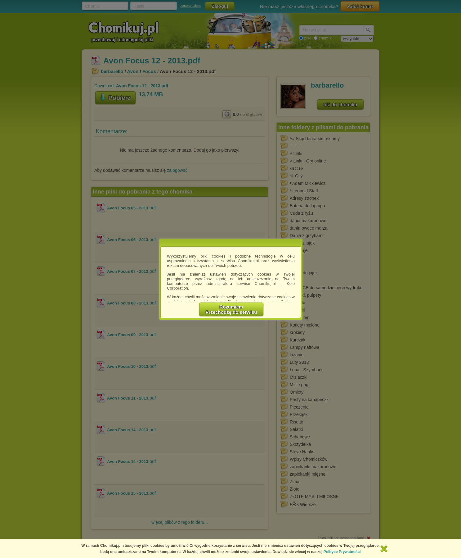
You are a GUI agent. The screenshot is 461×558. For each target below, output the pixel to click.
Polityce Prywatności (342, 552)
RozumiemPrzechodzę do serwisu (231, 309)
